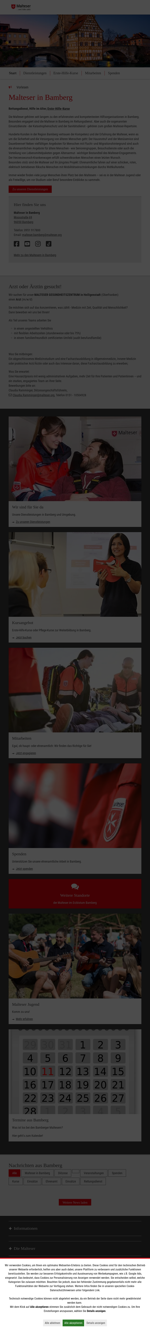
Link (97, 1290)
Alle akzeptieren (74, 1323)
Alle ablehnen (53, 1323)
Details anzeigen (97, 1323)
